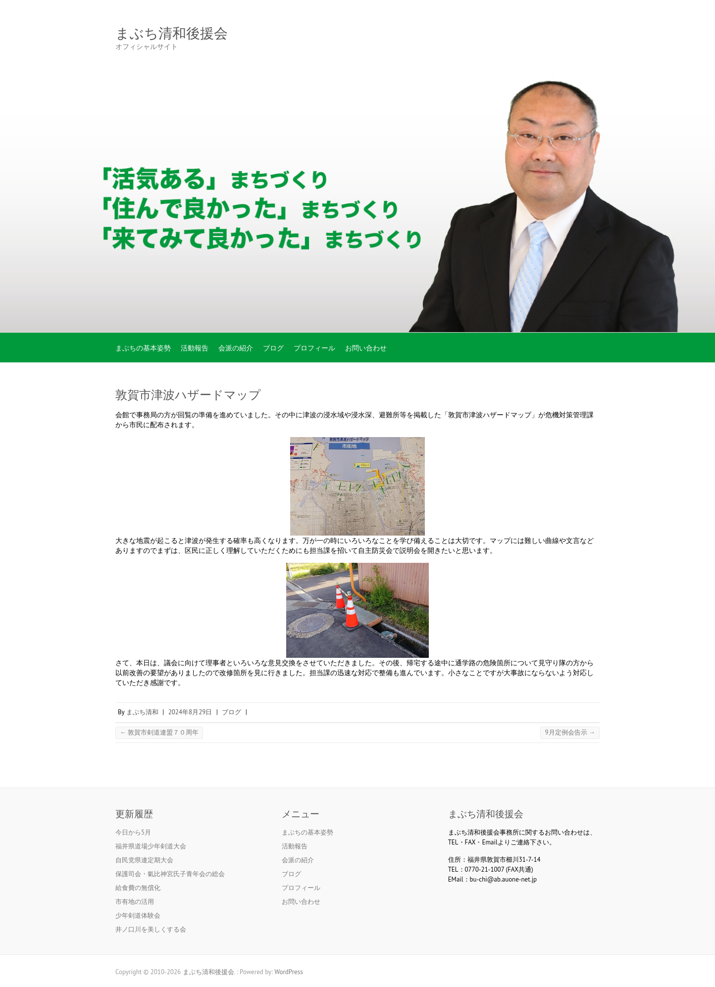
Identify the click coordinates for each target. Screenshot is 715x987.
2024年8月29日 (190, 712)
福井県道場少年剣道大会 (150, 846)
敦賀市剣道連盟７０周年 (159, 732)
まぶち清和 (142, 712)
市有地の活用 (134, 901)
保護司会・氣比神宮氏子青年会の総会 (170, 874)
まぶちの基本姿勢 (143, 348)
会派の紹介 (235, 348)
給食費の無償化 (137, 888)
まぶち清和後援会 (171, 33)
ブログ (273, 348)
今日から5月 (133, 832)
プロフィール (314, 348)
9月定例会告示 (570, 732)
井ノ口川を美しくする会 (150, 929)
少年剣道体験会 (137, 915)
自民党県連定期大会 (144, 860)
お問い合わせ (366, 348)
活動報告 (194, 348)
